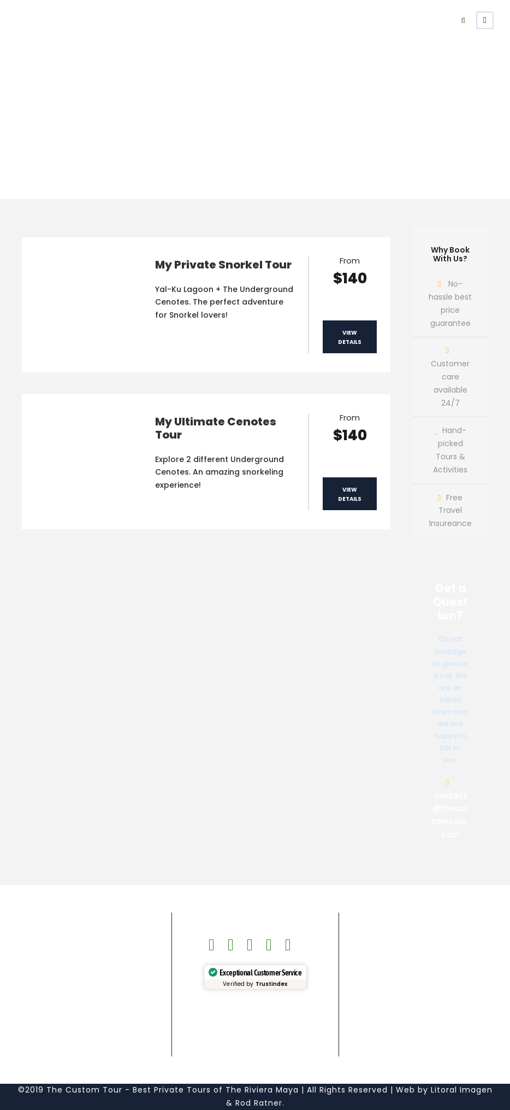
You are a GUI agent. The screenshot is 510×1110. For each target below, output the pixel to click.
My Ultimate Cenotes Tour (215, 428)
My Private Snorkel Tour (223, 264)
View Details (349, 337)
